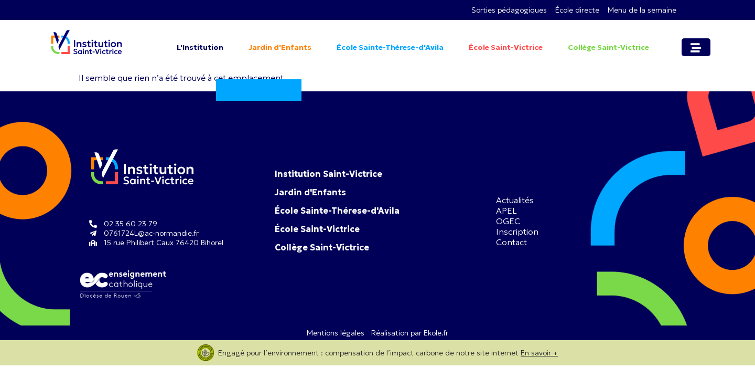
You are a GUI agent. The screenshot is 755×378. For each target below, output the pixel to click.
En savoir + (539, 353)
